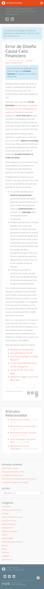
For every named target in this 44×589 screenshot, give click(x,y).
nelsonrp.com (13, 36)
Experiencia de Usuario (10, 531)
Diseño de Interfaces (9, 524)
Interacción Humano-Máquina (12, 542)
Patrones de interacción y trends (13, 472)
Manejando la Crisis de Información (19, 447)
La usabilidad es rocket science (12, 475)
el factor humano (12, 568)
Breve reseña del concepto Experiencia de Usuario (19, 479)
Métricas (5, 545)
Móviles (4, 549)
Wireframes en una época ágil (22, 426)
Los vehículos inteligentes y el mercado (15, 482)
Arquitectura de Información (11, 510)
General (29, 60)
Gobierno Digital (7, 538)
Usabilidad (5, 556)
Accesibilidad (6, 506)
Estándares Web (7, 528)
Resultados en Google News (22, 349)
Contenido (5, 513)
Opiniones (5, 552)
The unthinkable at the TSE (21, 353)
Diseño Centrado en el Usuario (12, 517)
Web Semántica (7, 560)
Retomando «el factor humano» (23, 432)
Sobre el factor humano (20, 419)
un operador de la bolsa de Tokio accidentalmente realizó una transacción (21, 109)
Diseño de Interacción (9, 521)
